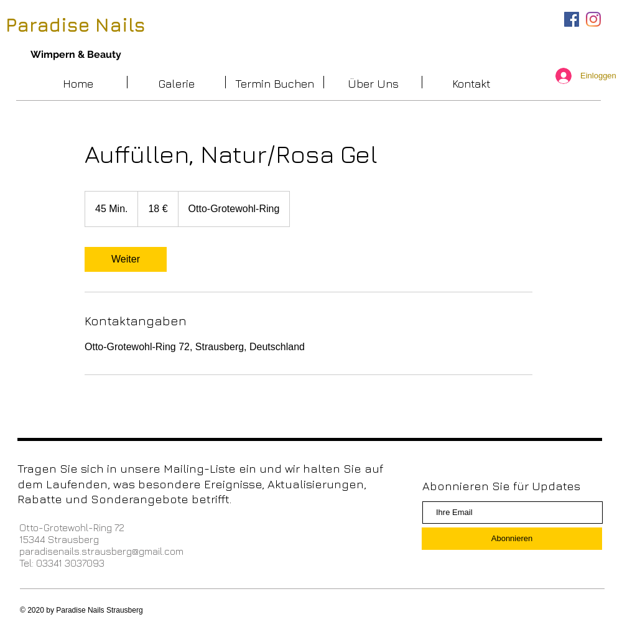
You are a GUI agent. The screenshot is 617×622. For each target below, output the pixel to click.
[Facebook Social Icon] (571, 19)
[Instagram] (593, 19)
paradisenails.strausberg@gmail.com (101, 551)
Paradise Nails (76, 25)
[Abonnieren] (512, 538)
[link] (126, 259)
